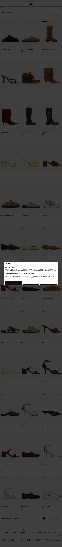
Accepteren (13, 282)
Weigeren (48, 282)
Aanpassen (31, 282)
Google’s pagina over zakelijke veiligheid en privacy (32, 277)
